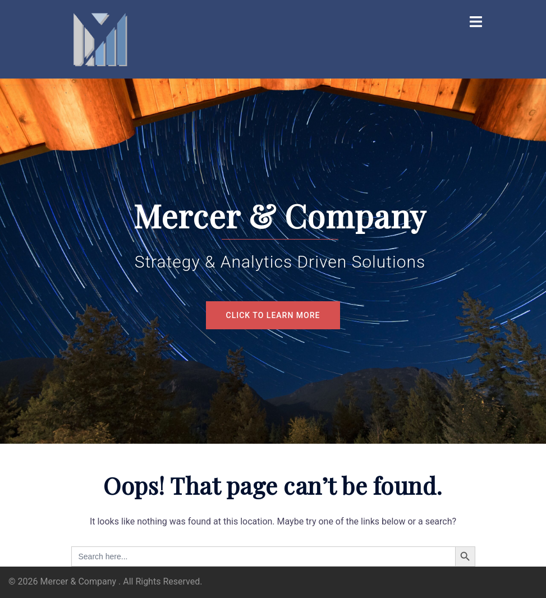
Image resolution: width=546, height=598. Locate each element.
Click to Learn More (273, 315)
